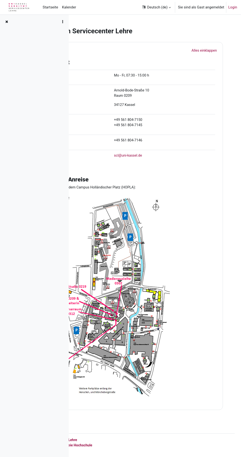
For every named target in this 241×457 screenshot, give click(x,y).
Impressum (87, 445)
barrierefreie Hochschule (142, 445)
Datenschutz (109, 445)
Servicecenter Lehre (129, 439)
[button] (156, 7)
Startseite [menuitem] (50, 7)
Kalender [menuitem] (69, 7)
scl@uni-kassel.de (161, 156)
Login (232, 7)
